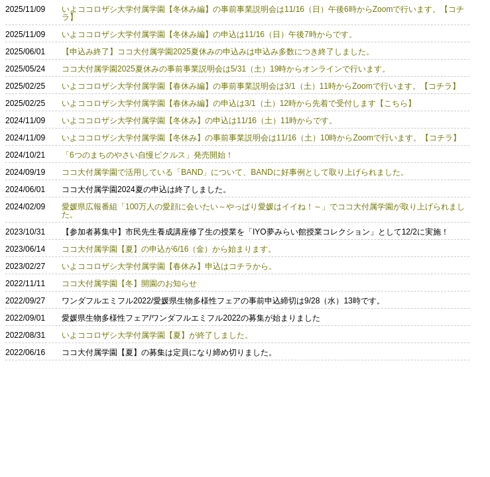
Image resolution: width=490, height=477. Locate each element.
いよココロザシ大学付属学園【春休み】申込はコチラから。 (169, 266)
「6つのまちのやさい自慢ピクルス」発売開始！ (147, 155)
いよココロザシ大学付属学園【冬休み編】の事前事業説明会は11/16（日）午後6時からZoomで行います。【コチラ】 (263, 13)
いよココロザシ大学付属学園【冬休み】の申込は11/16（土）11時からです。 (199, 120)
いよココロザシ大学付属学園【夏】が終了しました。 (157, 335)
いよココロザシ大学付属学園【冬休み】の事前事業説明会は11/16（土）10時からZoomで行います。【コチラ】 (261, 137)
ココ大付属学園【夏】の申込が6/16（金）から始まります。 (169, 249)
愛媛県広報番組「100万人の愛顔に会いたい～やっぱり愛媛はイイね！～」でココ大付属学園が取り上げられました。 (263, 210)
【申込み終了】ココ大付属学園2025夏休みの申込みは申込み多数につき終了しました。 (218, 51)
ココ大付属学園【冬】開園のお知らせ (129, 283)
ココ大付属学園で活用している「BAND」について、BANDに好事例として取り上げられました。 (235, 172)
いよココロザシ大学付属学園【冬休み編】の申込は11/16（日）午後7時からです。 (209, 34)
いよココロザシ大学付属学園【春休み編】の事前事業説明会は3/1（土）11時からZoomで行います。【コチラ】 (261, 86)
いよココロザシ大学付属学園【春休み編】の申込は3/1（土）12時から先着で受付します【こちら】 (239, 103)
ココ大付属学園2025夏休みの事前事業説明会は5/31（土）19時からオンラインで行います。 (226, 69)
